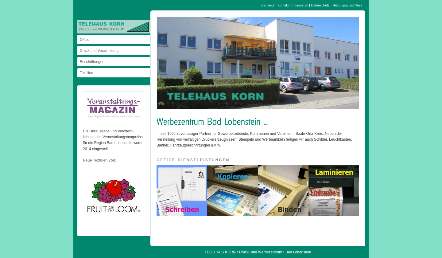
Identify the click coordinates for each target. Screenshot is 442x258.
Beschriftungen (92, 62)
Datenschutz (320, 5)
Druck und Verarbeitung (99, 51)
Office (84, 39)
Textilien (86, 73)
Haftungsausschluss (347, 5)
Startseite (268, 5)
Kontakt (283, 5)
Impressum (300, 5)
